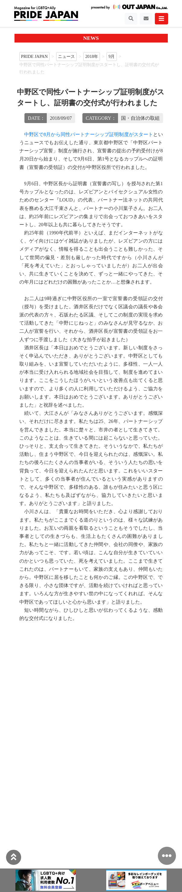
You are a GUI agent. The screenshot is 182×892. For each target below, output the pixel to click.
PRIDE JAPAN (34, 56)
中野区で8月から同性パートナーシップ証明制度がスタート (88, 134)
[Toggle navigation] (131, 18)
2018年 (91, 56)
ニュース (66, 56)
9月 (111, 56)
